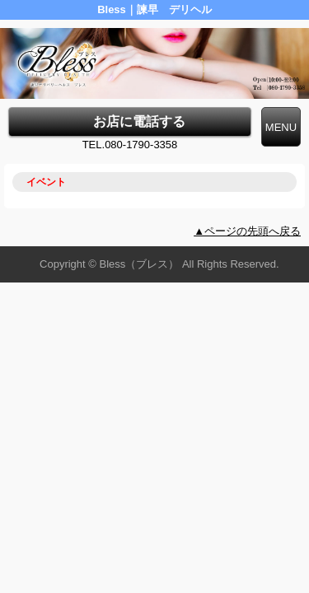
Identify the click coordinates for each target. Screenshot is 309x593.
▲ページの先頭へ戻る (247, 231)
